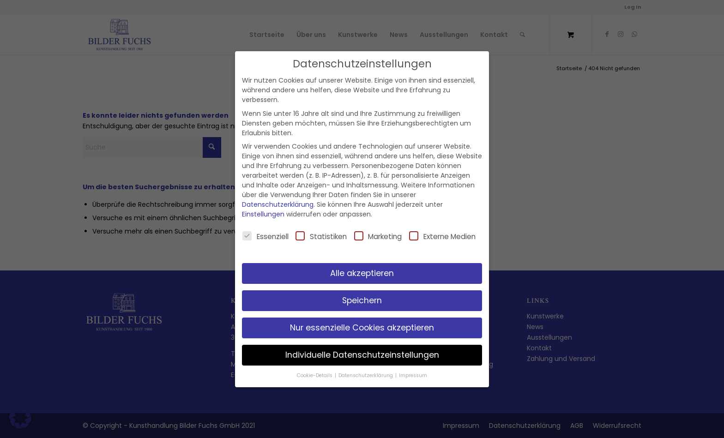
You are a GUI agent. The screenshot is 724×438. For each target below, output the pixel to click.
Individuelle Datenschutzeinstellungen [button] (362, 354)
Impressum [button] (413, 375)
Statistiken (321, 236)
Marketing (378, 236)
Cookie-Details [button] (315, 375)
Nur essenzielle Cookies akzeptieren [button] (362, 327)
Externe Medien (442, 236)
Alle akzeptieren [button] (362, 273)
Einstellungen (263, 214)
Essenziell (265, 236)
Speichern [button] (362, 300)
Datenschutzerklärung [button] (366, 375)
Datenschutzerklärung (278, 204)
